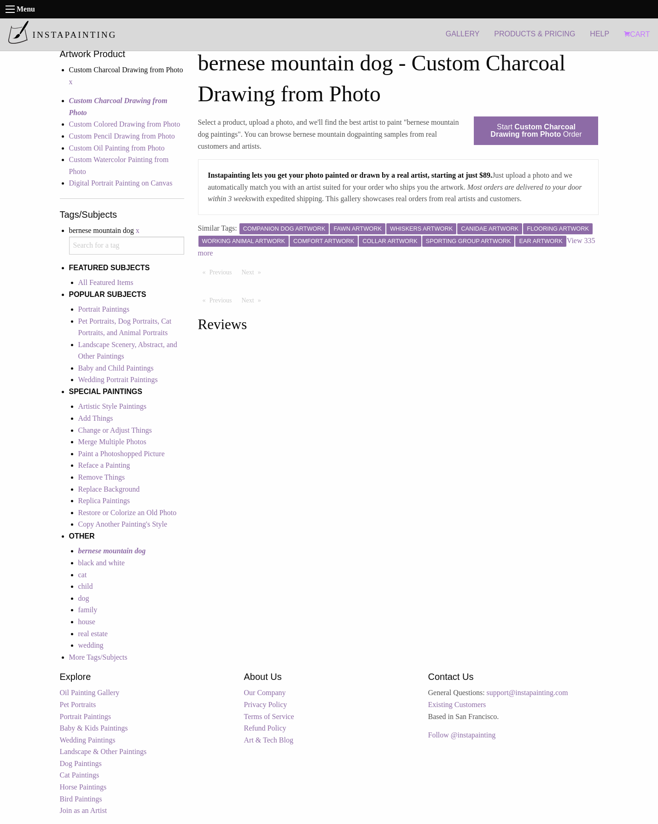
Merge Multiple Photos (112, 442)
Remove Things (101, 477)
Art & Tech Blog (268, 740)
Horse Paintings (83, 787)
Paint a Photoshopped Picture (121, 454)
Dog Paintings (81, 763)
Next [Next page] (254, 271)
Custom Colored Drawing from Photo (125, 124)
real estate (93, 634)
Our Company (265, 692)
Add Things (95, 418)
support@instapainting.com (527, 692)
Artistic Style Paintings (112, 406)
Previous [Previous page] (223, 271)
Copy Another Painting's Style (123, 524)
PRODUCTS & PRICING (534, 34)
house (86, 622)
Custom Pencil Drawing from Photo (122, 136)
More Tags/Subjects (98, 657)
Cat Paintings (79, 775)
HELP (599, 34)
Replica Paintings (104, 501)
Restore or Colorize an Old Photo (127, 512)
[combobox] (126, 246)
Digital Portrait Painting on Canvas (121, 183)
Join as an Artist (83, 810)
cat (82, 575)
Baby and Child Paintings (116, 368)
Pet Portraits (78, 704)
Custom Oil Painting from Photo (117, 148)
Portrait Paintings (104, 309)
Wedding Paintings (88, 740)
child (85, 586)
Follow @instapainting (462, 735)
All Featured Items (106, 282)
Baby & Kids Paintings (94, 728)
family (88, 610)
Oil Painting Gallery (90, 692)
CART (637, 34)
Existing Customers (457, 704)
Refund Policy (265, 728)
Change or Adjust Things (115, 430)
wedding (91, 645)
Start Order (536, 130)
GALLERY (463, 34)
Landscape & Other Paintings (103, 751)
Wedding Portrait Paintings (118, 379)
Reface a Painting (104, 465)
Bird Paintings (81, 799)
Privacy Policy (265, 704)
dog (83, 598)
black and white (101, 563)
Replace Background (109, 489)
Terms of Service (269, 716)
